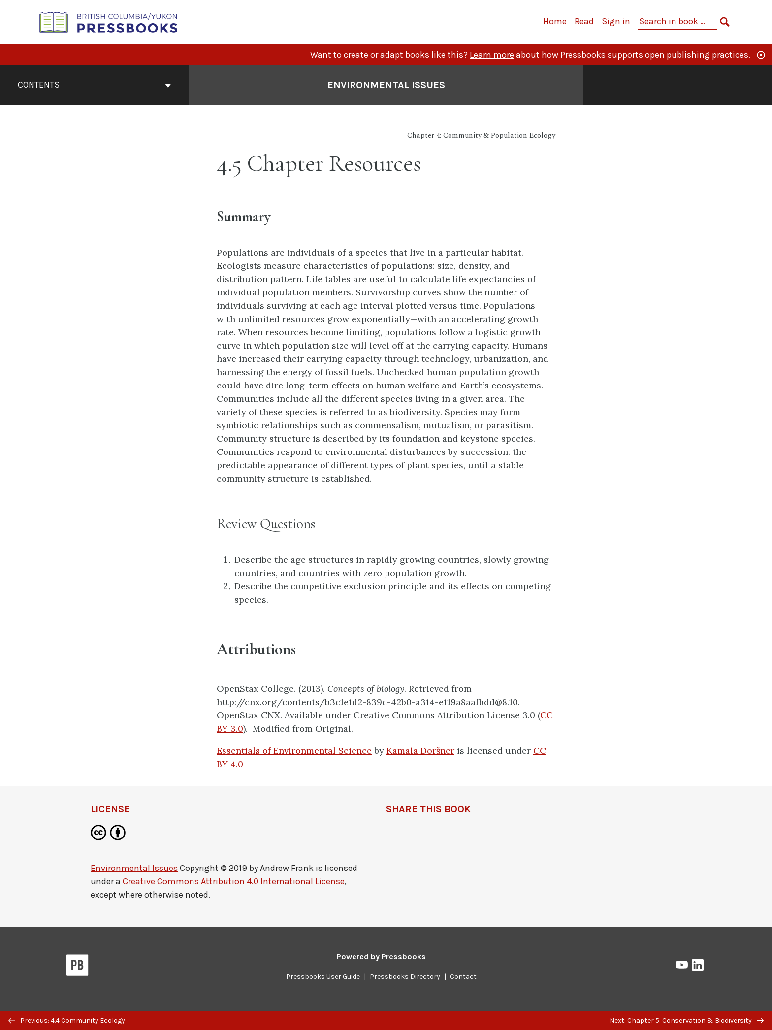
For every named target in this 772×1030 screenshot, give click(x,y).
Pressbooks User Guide (323, 976)
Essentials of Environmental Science (294, 750)
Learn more (492, 54)
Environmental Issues (134, 868)
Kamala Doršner (420, 750)
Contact (463, 976)
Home (555, 21)
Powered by (381, 956)
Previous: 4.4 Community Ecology (66, 1020)
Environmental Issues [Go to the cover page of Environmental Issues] (386, 85)
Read (584, 21)
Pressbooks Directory (405, 976)
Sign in (616, 21)
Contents (94, 84)
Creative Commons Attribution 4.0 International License (234, 881)
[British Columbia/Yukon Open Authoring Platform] (108, 21)
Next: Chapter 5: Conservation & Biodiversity (687, 1020)
